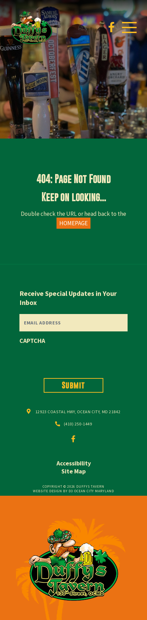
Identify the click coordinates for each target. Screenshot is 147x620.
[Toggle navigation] (129, 27)
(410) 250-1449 (78, 423)
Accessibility (74, 463)
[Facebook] (111, 27)
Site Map (73, 471)
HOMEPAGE (73, 223)
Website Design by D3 (53, 491)
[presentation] (72, 359)
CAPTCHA (32, 341)
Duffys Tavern (90, 486)
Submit (73, 385)
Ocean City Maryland (94, 491)
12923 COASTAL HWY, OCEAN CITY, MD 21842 (77, 411)
